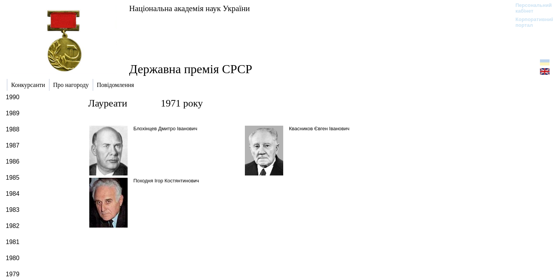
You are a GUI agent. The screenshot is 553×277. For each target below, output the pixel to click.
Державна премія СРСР (190, 69)
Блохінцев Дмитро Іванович (165, 128)
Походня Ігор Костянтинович (166, 181)
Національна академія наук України (189, 8)
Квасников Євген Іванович (319, 128)
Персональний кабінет (529, 8)
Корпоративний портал (529, 22)
